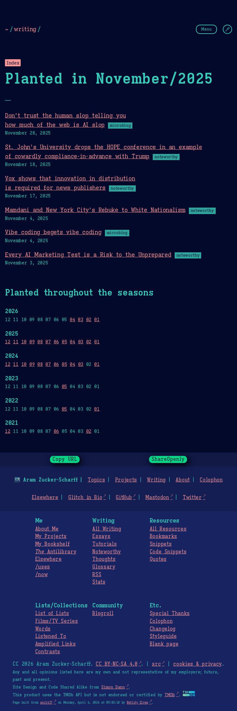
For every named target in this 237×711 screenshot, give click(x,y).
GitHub (124, 497)
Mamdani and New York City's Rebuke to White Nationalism (95, 209)
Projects (126, 480)
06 (56, 342)
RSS (96, 575)
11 (15, 342)
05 (64, 342)
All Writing (106, 529)
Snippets (161, 544)
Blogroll (102, 613)
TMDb (169, 694)
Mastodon (157, 497)
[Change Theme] (227, 29)
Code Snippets (168, 552)
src (156, 664)
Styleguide (163, 636)
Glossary (103, 567)
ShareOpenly (168, 459)
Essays (101, 536)
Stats (98, 582)
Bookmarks (163, 536)
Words (43, 629)
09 (32, 342)
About (182, 480)
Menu (206, 29)
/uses (42, 567)
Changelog (163, 629)
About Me (47, 529)
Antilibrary (56, 552)
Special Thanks (170, 613)
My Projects (51, 536)
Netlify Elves (137, 703)
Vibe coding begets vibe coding (53, 232)
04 (72, 319)
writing (25, 29)
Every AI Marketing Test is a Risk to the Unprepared (88, 254)
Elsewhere (45, 497)
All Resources (168, 529)
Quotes (158, 559)
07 (48, 342)
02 (88, 319)
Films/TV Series (56, 621)
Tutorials (104, 544)
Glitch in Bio (85, 497)
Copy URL (64, 459)
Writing (156, 480)
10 (24, 342)
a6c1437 (46, 703)
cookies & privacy (197, 664)
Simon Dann (113, 687)
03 (80, 319)
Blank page (164, 644)
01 (96, 319)
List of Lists (52, 613)
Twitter (192, 497)
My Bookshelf (52, 544)
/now (41, 575)
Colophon (211, 480)
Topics (96, 480)
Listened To (50, 636)
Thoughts (103, 559)
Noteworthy (106, 552)
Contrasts (47, 652)
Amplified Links (55, 644)
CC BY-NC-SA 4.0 (116, 664)
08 (40, 342)
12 (7, 342)
